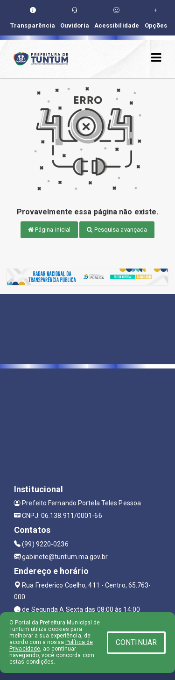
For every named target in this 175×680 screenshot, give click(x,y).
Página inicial (49, 229)
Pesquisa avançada (117, 229)
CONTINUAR (136, 642)
